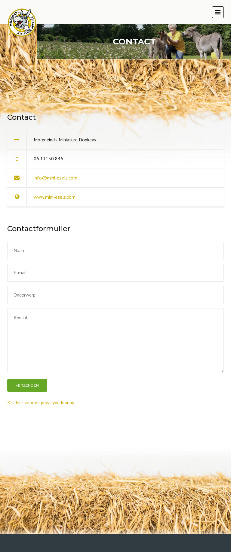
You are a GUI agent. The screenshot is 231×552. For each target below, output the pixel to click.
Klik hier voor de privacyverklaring (40, 403)
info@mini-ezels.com (55, 178)
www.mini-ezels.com (54, 197)
